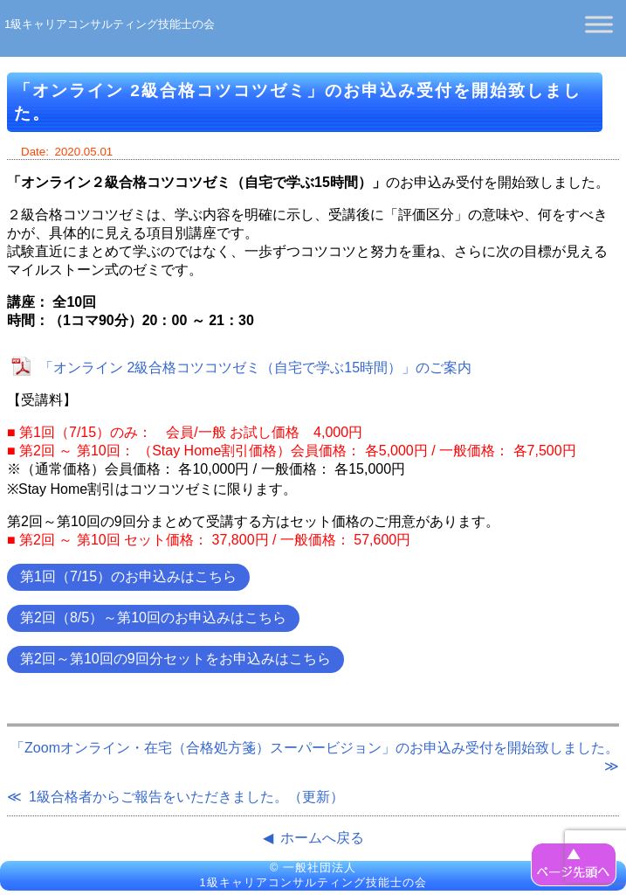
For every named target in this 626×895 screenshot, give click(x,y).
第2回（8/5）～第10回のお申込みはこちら (153, 617)
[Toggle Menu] (599, 24)
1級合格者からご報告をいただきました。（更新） (186, 796)
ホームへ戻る (322, 837)
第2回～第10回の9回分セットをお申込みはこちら (175, 658)
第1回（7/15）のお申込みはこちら (128, 576)
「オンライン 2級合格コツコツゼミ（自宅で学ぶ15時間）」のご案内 (255, 367)
